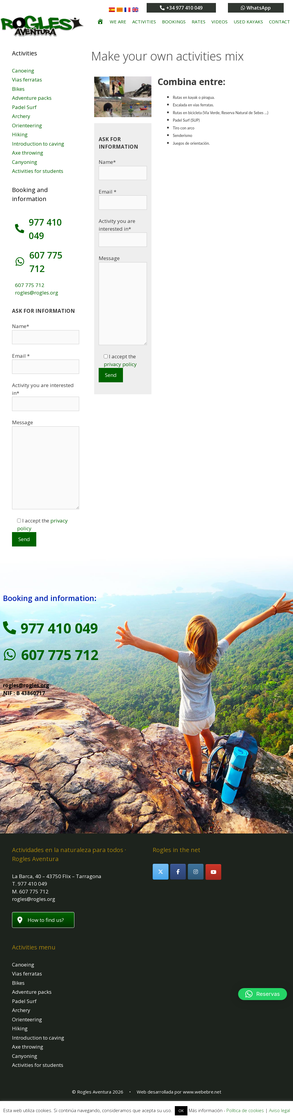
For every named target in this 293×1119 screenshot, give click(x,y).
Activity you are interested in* (123, 230)
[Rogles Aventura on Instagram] (196, 872)
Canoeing (23, 70)
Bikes (18, 88)
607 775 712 (29, 285)
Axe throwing (27, 152)
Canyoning (24, 161)
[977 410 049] (19, 228)
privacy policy (120, 364)
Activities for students (37, 170)
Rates (198, 22)
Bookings (174, 22)
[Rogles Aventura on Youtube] (213, 872)
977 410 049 (61, 628)
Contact (279, 22)
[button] (262, 994)
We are (118, 22)
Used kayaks (248, 22)
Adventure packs (32, 97)
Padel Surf (24, 107)
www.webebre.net (202, 1092)
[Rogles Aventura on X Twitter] (161, 872)
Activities (144, 22)
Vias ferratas (27, 79)
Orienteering (27, 125)
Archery (21, 116)
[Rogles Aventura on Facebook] (178, 872)
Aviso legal (279, 1110)
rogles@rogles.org (36, 292)
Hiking (20, 134)
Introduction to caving (38, 143)
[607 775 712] (19, 261)
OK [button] (181, 1110)
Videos (219, 22)
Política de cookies (245, 1110)
